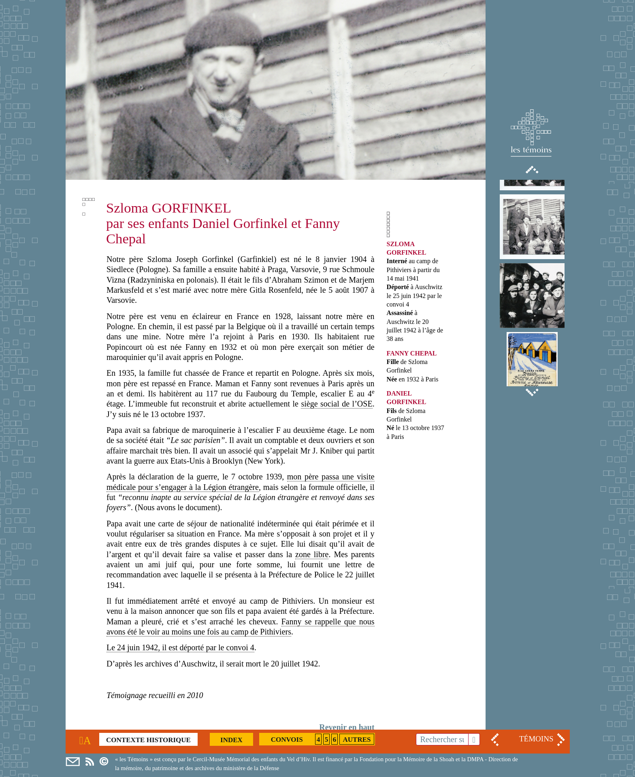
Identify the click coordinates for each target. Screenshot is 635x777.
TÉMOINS (536, 738)
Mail (73, 761)
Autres (357, 739)
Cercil (89, 761)
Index (231, 740)
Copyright (106, 761)
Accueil (87, 739)
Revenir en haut (346, 727)
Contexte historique (148, 740)
